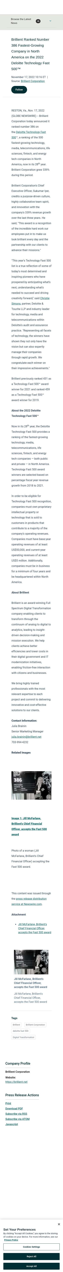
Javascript (11, 1124)
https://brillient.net (16, 1081)
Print (8, 1103)
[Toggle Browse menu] (50, 20)
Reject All (31, 1260)
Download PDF (14, 1108)
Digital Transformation (23, 1037)
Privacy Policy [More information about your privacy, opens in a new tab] (11, 1243)
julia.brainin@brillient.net (26, 736)
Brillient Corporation (33, 81)
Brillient (16, 1024)
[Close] (59, 1228)
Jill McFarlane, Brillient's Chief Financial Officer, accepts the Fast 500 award (34, 928)
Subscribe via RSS (16, 1113)
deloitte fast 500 (20, 1031)
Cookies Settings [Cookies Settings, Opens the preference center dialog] (31, 1250)
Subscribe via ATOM (17, 1119)
